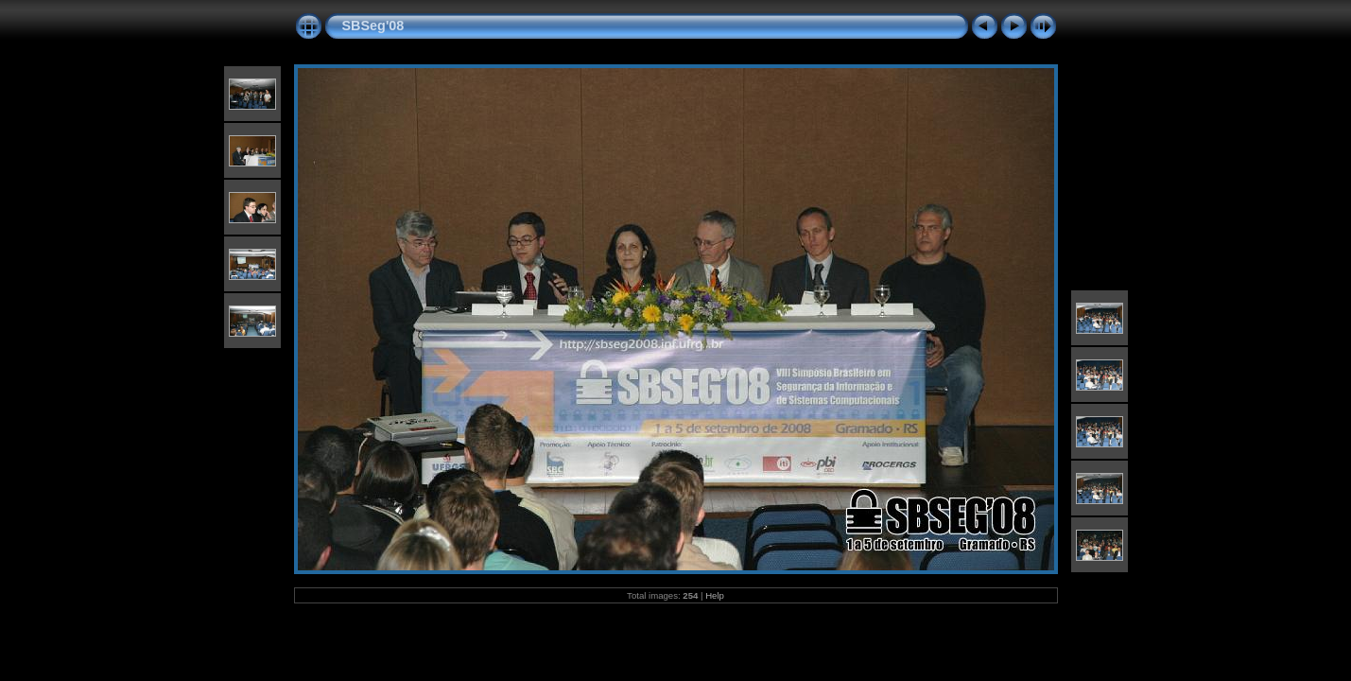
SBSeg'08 (373, 25)
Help (714, 595)
